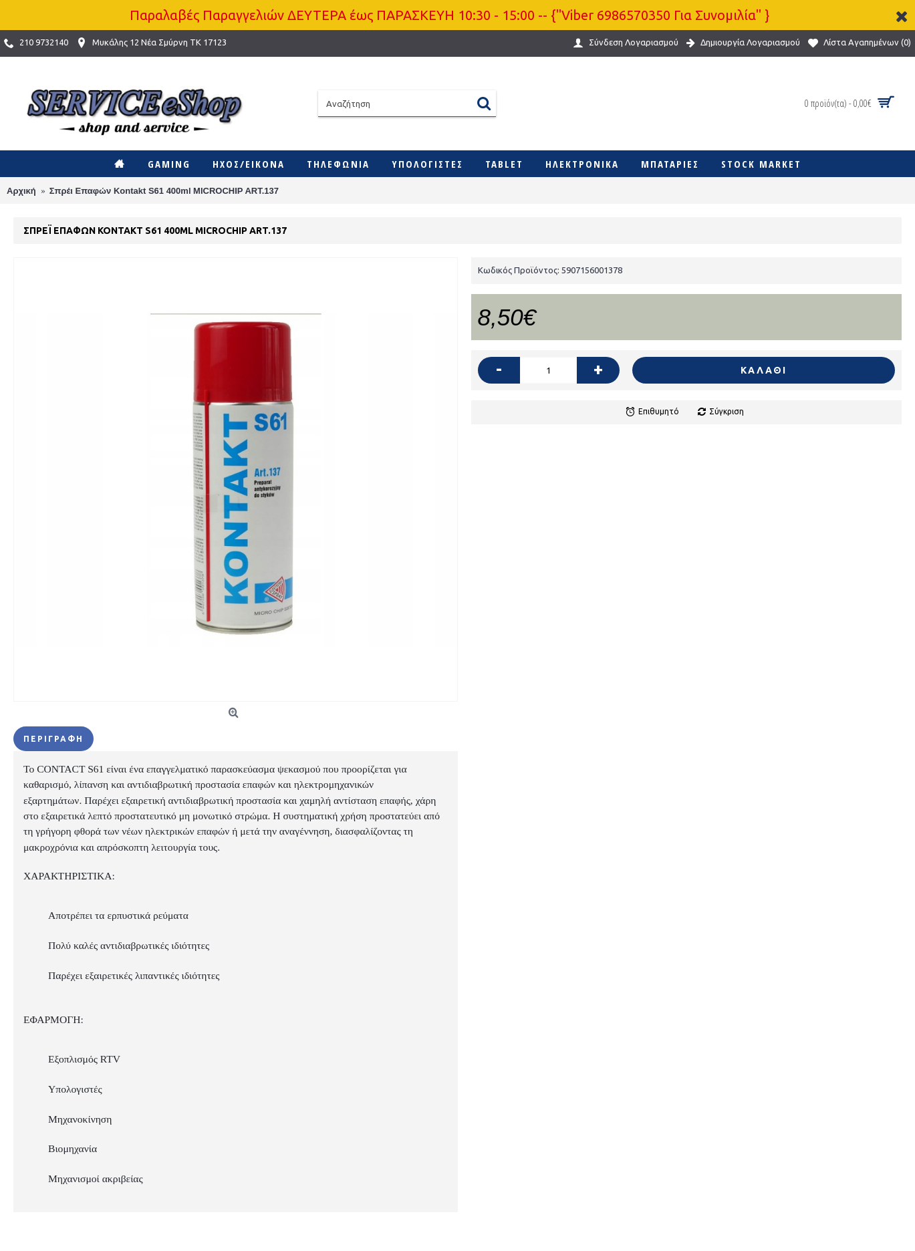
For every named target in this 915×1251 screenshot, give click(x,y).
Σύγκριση (726, 411)
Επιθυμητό (658, 411)
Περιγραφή (53, 738)
